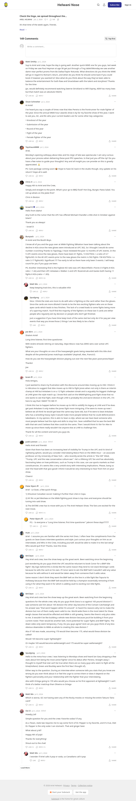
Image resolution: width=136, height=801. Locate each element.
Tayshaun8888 (32, 147)
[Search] (98, 4)
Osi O (28, 710)
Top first (110, 38)
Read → (23, 29)
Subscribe (114, 4)
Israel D (29, 207)
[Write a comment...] (71, 50)
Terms (73, 785)
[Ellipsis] (115, 61)
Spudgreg (34, 297)
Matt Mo (34, 284)
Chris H (29, 181)
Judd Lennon (31, 441)
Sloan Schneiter (33, 101)
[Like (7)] (46, 19)
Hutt (28, 532)
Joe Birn (29, 331)
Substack (55, 799)
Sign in (128, 4)
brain (28, 377)
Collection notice (85, 785)
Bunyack (30, 236)
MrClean (29, 555)
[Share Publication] (104, 4)
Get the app (81, 792)
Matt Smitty (31, 61)
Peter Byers (31, 486)
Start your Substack (59, 792)
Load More (25, 768)
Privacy (66, 785)
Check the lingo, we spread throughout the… (43, 16)
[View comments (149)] (52, 19)
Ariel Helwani (26, 19)
